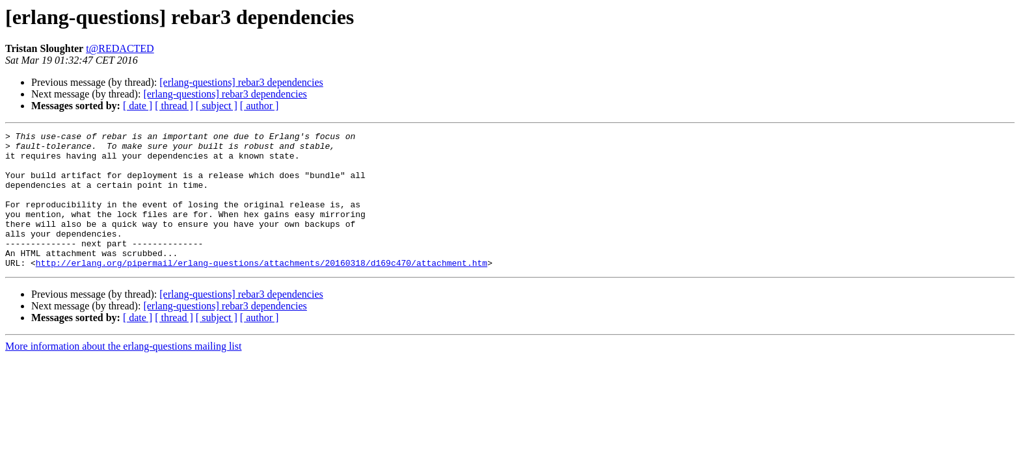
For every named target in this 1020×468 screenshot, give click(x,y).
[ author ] (259, 105)
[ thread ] (174, 105)
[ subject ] (216, 105)
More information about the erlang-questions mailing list (123, 373)
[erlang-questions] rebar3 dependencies (241, 82)
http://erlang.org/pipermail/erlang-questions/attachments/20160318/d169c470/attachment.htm (261, 290)
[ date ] (137, 105)
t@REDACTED (120, 48)
